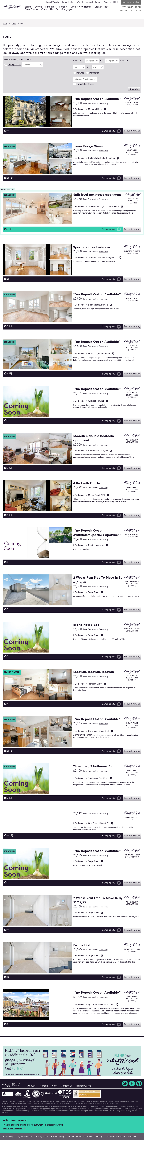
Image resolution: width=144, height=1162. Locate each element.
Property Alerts (68, 2)
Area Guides (31, 9)
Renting (63, 7)
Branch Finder (102, 7)
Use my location (14, 65)
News (55, 1086)
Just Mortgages (64, 9)
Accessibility (8, 1137)
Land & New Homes (81, 7)
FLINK (115, 2)
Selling (28, 7)
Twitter (125, 1084)
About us (108, 2)
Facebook (132, 1084)
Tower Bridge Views (88, 146)
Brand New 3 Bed (86, 625)
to (101, 61)
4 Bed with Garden (87, 483)
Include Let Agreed (85, 84)
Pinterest (139, 1084)
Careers (98, 2)
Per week (80, 73)
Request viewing (132, 131)
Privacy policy (42, 1137)
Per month (94, 73)
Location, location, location (93, 672)
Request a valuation (130, 2)
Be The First (81, 945)
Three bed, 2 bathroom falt (93, 766)
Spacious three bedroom (91, 247)
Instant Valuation (53, 2)
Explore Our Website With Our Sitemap (85, 1137)
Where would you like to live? (17, 59)
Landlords (50, 7)
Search (134, 89)
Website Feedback (85, 2)
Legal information (24, 1137)
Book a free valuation (12, 1129)
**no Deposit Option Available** (97, 99)
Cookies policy (57, 1137)
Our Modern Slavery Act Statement (121, 1137)
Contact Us (47, 9)
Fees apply (103, 103)
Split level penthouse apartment (97, 195)
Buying (38, 7)
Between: (77, 61)
